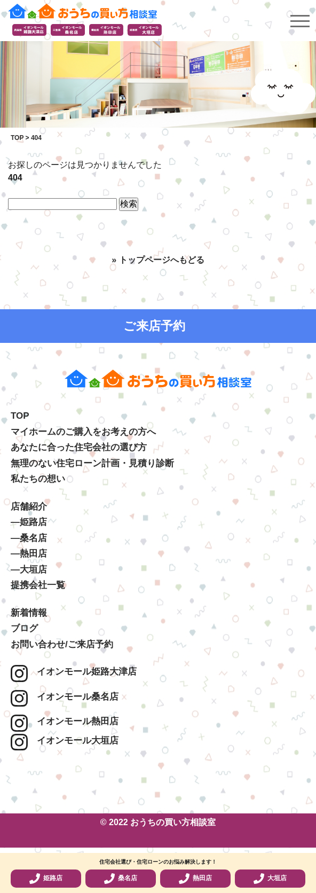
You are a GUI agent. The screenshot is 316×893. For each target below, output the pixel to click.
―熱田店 (29, 554)
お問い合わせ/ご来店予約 (62, 644)
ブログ (24, 628)
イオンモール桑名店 (64, 697)
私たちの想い (38, 479)
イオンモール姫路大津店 (74, 672)
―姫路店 (29, 522)
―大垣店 (29, 570)
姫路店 (45, 878)
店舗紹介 (29, 507)
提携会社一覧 (38, 585)
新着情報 (29, 613)
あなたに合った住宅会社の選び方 (79, 447)
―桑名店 (29, 538)
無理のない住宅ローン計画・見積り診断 (92, 463)
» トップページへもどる (158, 259)
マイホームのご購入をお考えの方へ (83, 432)
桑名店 (120, 878)
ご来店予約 (154, 326)
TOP (20, 416)
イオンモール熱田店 (64, 721)
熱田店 (195, 878)
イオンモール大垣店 (64, 740)
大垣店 (270, 878)
